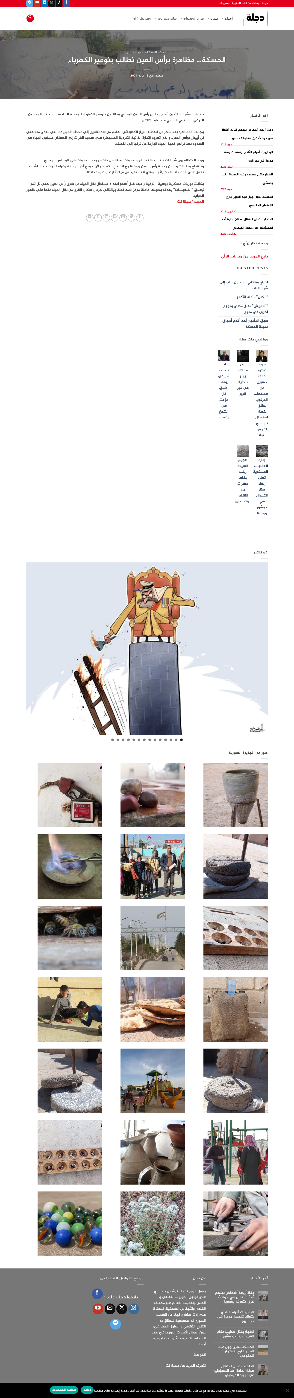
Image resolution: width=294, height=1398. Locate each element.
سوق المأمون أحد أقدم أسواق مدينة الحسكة (245, 324)
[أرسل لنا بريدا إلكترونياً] (51, 3)
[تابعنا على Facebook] (66, 3)
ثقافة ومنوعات (166, 18)
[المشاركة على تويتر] (131, 218)
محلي (130, 52)
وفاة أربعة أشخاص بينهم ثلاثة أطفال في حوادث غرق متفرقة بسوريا (234, 1297)
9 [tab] (139, 740)
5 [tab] (160, 740)
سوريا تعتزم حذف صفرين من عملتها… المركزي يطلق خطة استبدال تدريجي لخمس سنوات (261, 399)
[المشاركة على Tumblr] (98, 218)
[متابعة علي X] (121, 1308)
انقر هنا (200, 1355)
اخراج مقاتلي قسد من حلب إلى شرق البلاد (243, 285)
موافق (87, 1389)
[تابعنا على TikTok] (59, 3)
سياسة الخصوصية (64, 1389)
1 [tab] (181, 740)
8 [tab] (144, 740)
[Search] (30, 18)
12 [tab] (123, 740)
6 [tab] (155, 740)
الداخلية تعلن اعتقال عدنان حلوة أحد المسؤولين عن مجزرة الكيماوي (233, 1371)
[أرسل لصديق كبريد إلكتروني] (123, 218)
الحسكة (151, 52)
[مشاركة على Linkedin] (106, 218)
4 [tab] (165, 740)
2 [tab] (176, 740)
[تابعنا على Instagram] (133, 1308)
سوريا (212, 18)
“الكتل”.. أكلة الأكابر (252, 297)
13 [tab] (118, 740)
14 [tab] (112, 740)
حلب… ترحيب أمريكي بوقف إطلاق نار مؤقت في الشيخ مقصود (223, 391)
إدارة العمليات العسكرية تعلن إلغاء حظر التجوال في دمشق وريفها (260, 486)
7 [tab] (149, 740)
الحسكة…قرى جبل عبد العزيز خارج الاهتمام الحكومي (236, 1351)
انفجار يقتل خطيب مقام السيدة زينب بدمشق (235, 1334)
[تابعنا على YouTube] (37, 3)
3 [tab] (171, 740)
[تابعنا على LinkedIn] (44, 3)
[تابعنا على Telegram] (29, 3)
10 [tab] (133, 740)
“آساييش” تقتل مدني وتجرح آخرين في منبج (245, 309)
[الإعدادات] (288, 1391)
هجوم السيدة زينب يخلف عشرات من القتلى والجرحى (242, 481)
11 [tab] (128, 740)
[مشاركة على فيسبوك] (140, 218)
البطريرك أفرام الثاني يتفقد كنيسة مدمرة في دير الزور (235, 1317)
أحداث (227, 18)
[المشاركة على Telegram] (90, 218)
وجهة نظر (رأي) (142, 18)
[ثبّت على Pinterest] (114, 218)
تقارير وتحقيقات (192, 18)
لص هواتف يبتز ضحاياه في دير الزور (243, 379)
